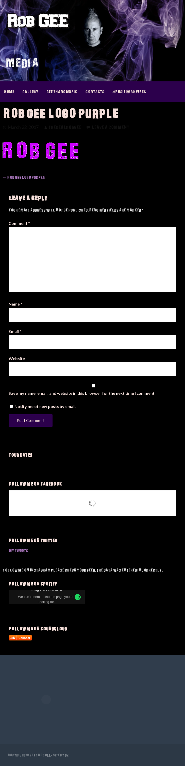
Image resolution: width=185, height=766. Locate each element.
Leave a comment (110, 127)
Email (15, 331)
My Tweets (18, 550)
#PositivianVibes (129, 92)
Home (9, 92)
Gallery (30, 92)
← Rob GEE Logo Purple (24, 177)
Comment (19, 223)
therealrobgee (64, 127)
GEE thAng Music (61, 92)
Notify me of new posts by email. (45, 406)
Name (15, 303)
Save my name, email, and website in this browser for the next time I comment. (82, 393)
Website (17, 358)
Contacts (94, 92)
